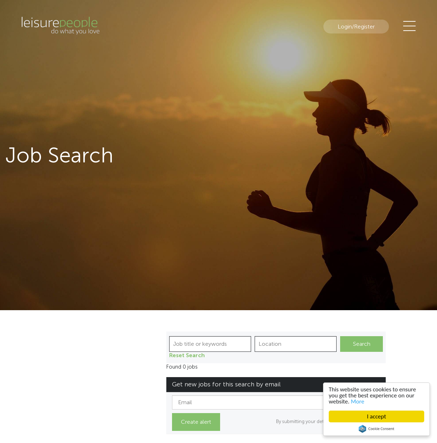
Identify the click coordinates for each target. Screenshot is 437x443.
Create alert (196, 421)
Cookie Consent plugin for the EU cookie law (376, 429)
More (357, 401)
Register (364, 26)
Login (345, 26)
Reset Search (187, 355)
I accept (376, 416)
